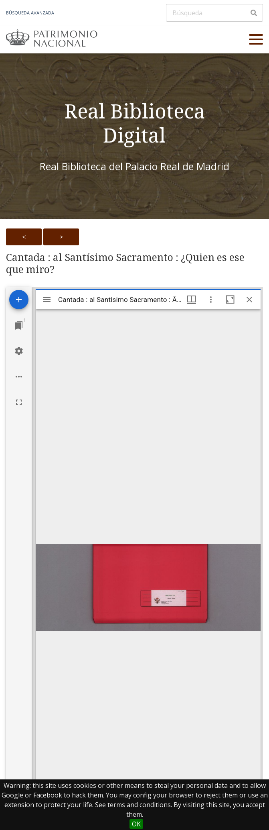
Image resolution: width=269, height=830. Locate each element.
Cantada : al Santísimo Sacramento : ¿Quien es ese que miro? (125, 263)
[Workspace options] (18, 376)
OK (136, 824)
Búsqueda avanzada (30, 13)
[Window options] (210, 299)
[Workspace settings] (18, 351)
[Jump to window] (18, 325)
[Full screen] (18, 402)
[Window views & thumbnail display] (191, 299)
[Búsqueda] (214, 13)
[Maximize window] (230, 299)
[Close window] (249, 299)
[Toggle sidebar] (47, 299)
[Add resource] (18, 299)
